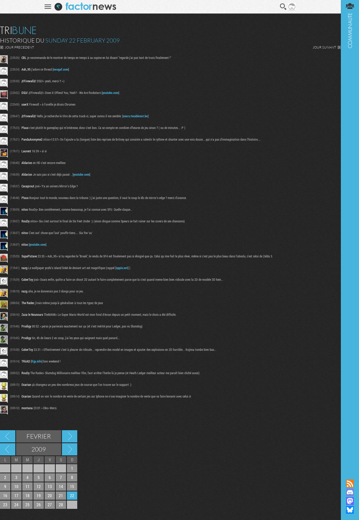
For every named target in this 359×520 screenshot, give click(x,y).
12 (39, 486)
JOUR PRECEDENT (19, 47)
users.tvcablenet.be (135, 116)
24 (16, 504)
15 (72, 486)
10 (16, 486)
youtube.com (110, 93)
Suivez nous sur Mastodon (350, 501)
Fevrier (38, 436)
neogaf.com (60, 69)
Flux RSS (350, 483)
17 (16, 495)
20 (50, 495)
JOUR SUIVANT (324, 47)
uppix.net (122, 268)
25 (27, 504)
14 (61, 486)
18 (27, 495)
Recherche (283, 7)
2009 (38, 449)
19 (39, 495)
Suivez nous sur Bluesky (350, 510)
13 (50, 486)
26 (39, 504)
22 (72, 495)
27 (50, 504)
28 (61, 504)
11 (27, 486)
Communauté (350, 234)
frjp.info (37, 361)
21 (61, 495)
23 (5, 504)
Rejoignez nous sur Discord (350, 492)
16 (5, 495)
